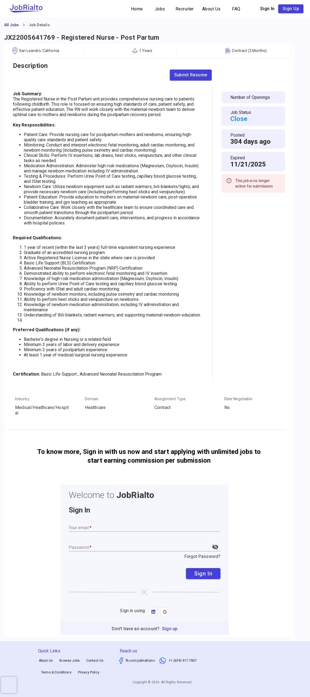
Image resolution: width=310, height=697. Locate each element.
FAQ (236, 9)
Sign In (203, 573)
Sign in (267, 8)
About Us (211, 9)
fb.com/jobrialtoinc (140, 661)
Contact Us (95, 661)
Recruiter (184, 9)
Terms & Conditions (56, 672)
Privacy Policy (88, 672)
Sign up (290, 8)
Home (137, 9)
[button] (164, 611)
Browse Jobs (69, 661)
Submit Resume (191, 75)
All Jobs (11, 25)
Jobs (160, 9)
